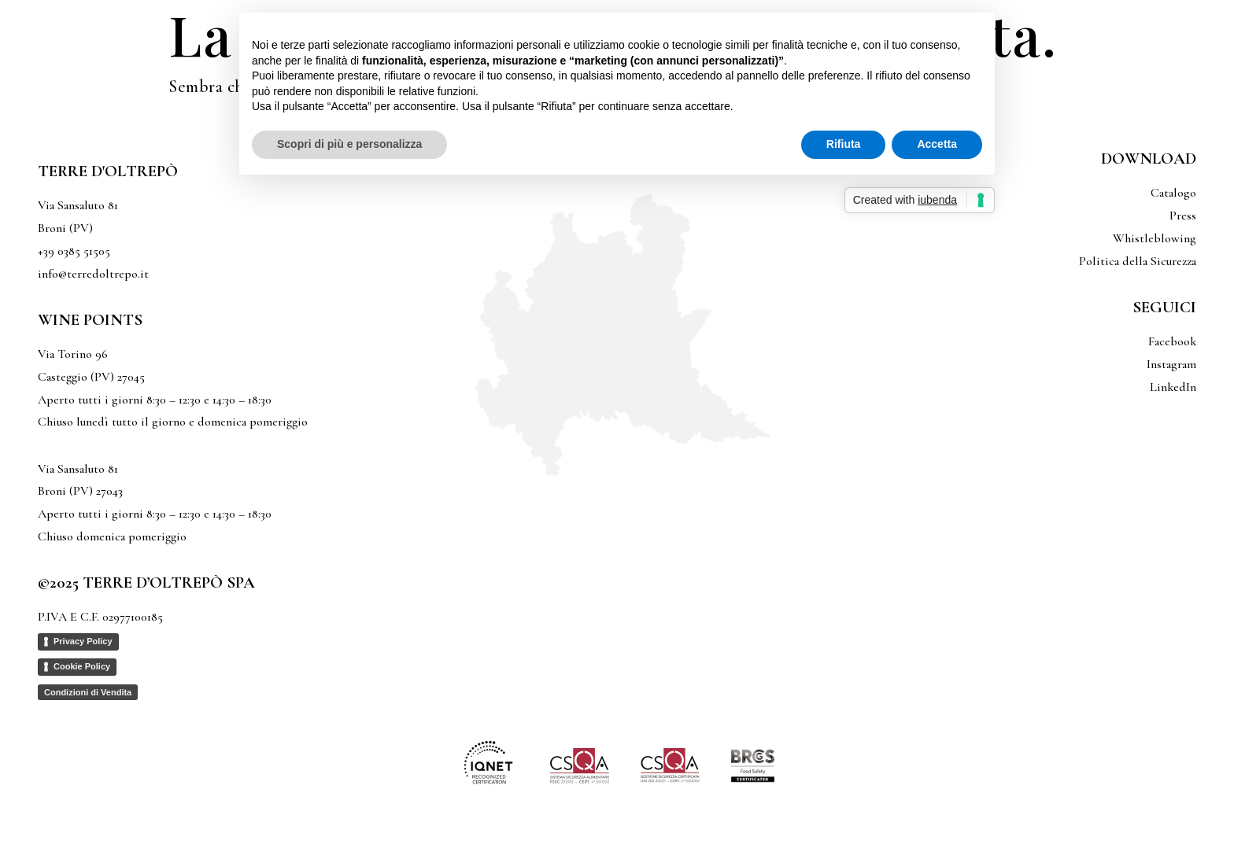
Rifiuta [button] (843, 144)
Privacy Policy (83, 641)
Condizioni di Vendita (87, 692)
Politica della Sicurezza (1137, 261)
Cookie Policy (82, 666)
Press (1182, 215)
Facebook (1172, 341)
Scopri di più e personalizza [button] (349, 144)
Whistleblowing (1154, 238)
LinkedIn (1173, 387)
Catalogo (1173, 193)
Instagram (1171, 364)
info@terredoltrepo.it (93, 274)
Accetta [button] (937, 144)
